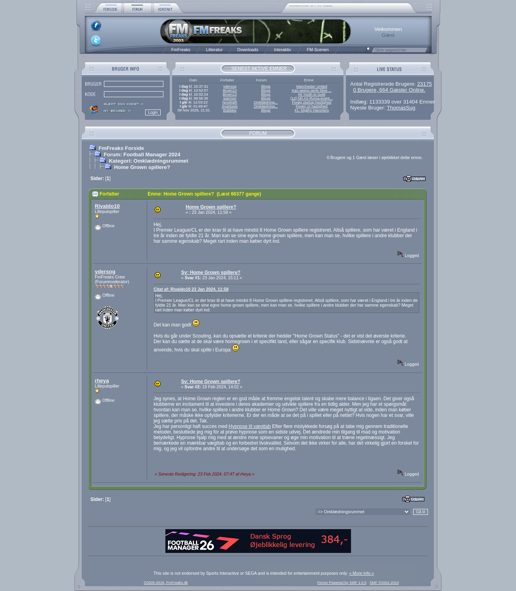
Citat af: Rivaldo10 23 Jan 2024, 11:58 (190, 289)
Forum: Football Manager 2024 (142, 154)
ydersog (229, 86)
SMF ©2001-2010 (384, 583)
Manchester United (311, 86)
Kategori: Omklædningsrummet (148, 161)
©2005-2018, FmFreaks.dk (166, 583)
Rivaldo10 (107, 206)
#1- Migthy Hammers (312, 110)
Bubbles (229, 110)
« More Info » (361, 573)
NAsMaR (230, 102)
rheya (102, 381)
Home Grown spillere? (142, 167)
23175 (424, 84)
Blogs (265, 86)
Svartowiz (230, 106)
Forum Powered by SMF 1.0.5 (341, 583)
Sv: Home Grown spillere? (210, 272)
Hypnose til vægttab (250, 426)
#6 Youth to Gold (311, 94)
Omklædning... (266, 102)
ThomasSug (401, 108)
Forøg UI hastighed (312, 106)
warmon (229, 98)
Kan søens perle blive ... (312, 90)
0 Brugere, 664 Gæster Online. (389, 90)
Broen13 (230, 90)
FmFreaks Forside (121, 148)
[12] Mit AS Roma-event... (312, 98)
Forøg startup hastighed (311, 102)
